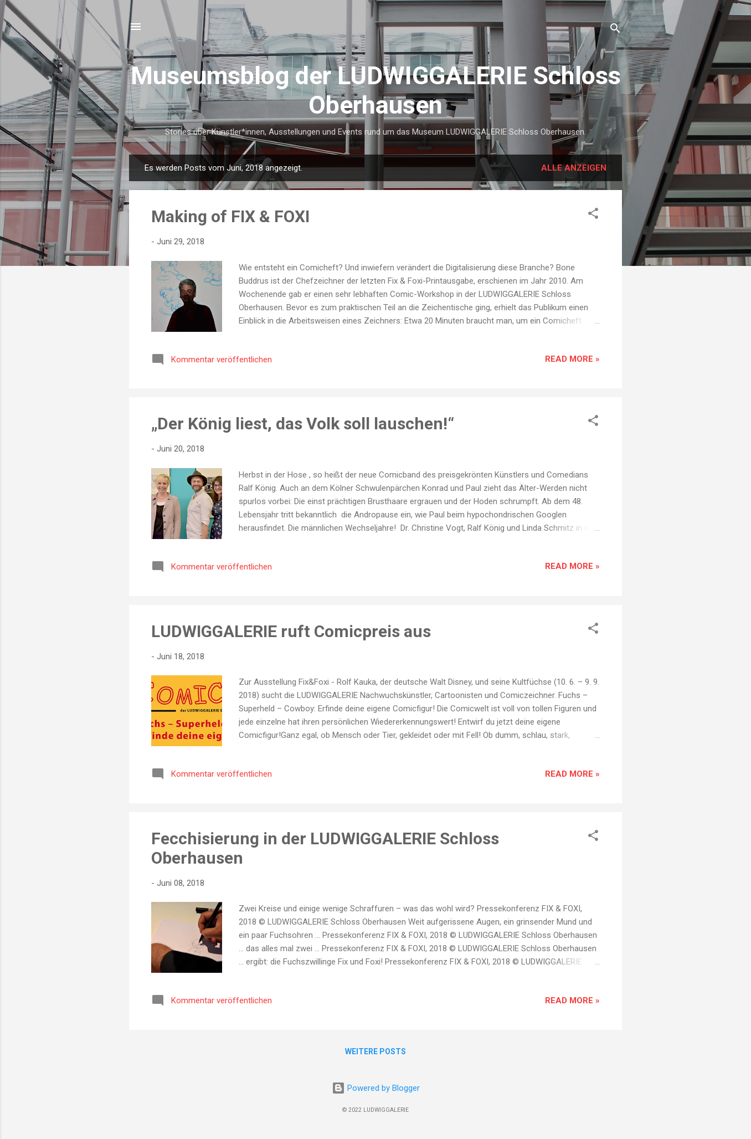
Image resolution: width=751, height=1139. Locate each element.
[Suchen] (615, 30)
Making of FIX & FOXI (230, 216)
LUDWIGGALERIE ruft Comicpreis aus (291, 631)
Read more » (572, 359)
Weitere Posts (375, 1051)
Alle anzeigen (573, 168)
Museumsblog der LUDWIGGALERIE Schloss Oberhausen (376, 90)
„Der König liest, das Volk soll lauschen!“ (302, 423)
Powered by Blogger (376, 1088)
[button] (593, 215)
